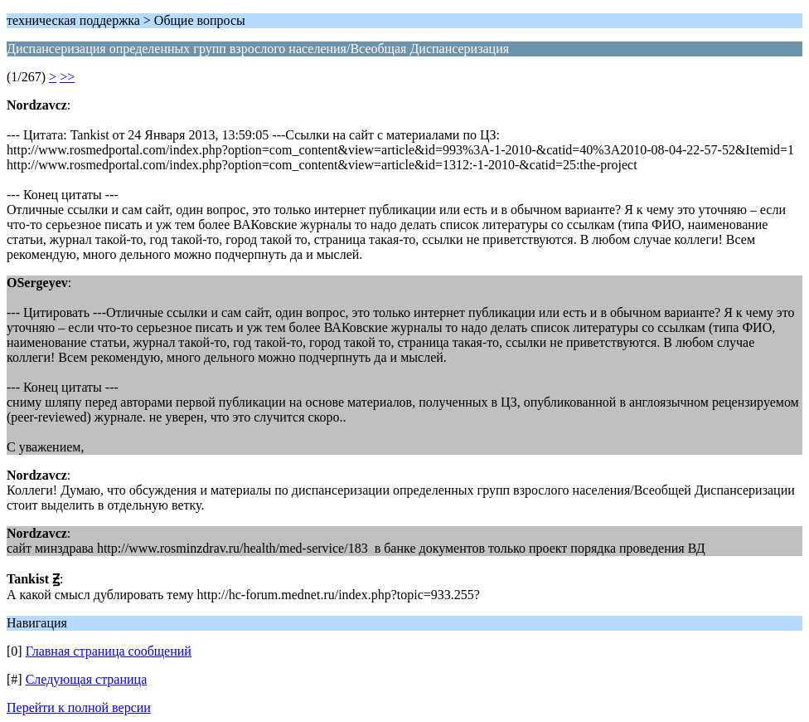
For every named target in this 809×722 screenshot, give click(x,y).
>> (67, 77)
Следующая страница (87, 679)
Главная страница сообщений (108, 651)
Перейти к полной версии (79, 707)
